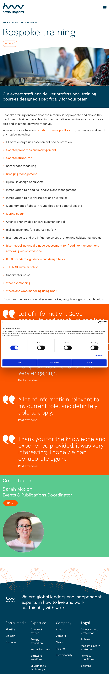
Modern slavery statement (90, 648)
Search (100, 7)
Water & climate (41, 649)
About (59, 629)
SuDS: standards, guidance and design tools (35, 259)
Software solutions (36, 658)
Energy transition (37, 641)
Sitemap (86, 666)
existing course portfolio (54, 130)
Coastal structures (19, 158)
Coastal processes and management (31, 150)
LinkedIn (10, 636)
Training (15, 23)
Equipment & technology (38, 668)
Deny (19, 362)
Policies (85, 639)
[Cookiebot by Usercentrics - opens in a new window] (94, 322)
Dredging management (21, 174)
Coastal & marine (37, 631)
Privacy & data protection (89, 631)
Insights (61, 649)
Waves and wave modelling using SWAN (31, 291)
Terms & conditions (87, 658)
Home (5, 23)
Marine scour (15, 214)
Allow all (89, 362)
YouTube (11, 642)
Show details (99, 356)
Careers (61, 636)
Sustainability (64, 655)
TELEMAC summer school (22, 267)
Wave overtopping (18, 283)
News (59, 642)
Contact (10, 503)
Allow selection (54, 362)
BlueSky (10, 629)
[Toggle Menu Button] (104, 8)
